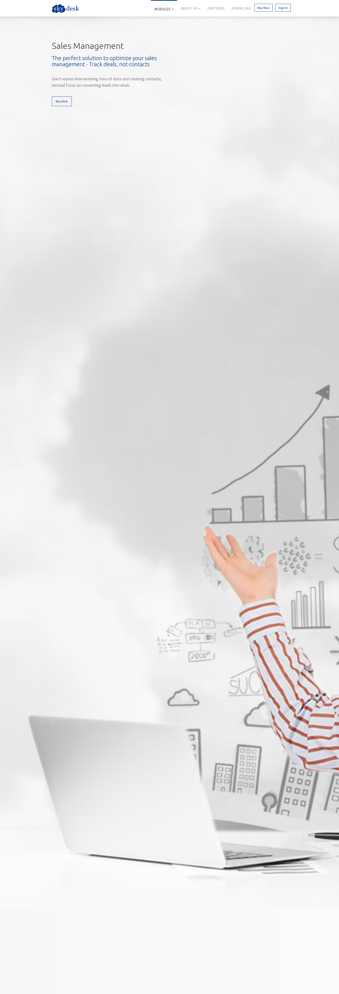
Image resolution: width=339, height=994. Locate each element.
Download (241, 8)
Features (215, 8)
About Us (190, 8)
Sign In (283, 8)
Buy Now (264, 8)
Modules (164, 9)
